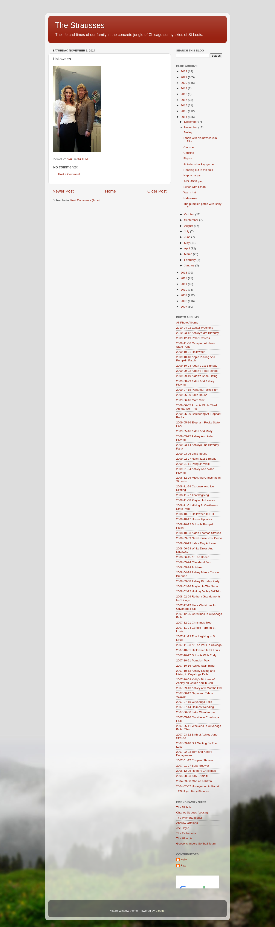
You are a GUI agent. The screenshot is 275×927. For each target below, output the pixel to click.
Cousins (188, 152)
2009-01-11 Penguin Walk (193, 463)
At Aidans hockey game (198, 164)
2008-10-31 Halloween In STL (195, 514)
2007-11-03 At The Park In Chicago (199, 645)
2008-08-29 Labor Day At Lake (196, 543)
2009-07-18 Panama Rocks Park (197, 389)
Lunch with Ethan (194, 186)
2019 (184, 88)
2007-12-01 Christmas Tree (193, 622)
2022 (184, 71)
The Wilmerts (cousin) (190, 817)
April (187, 248)
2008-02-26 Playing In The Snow (197, 586)
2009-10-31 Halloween (190, 351)
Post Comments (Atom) (85, 200)
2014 (184, 116)
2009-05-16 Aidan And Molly (194, 431)
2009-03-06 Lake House (191, 453)
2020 (184, 82)
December (191, 121)
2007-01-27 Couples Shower (194, 760)
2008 (184, 301)
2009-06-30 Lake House (191, 395)
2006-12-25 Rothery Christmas (196, 770)
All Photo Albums (187, 322)
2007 (184, 306)
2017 (184, 99)
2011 (184, 284)
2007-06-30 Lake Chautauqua (195, 712)
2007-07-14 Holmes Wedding (195, 707)
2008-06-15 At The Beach (192, 557)
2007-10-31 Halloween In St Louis (198, 650)
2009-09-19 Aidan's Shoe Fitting (196, 376)
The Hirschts (184, 838)
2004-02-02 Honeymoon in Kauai (197, 786)
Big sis (187, 158)
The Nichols (183, 807)
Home (110, 191)
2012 (184, 278)
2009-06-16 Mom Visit (190, 400)
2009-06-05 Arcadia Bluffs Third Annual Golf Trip (196, 407)
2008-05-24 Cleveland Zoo (193, 562)
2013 (184, 272)
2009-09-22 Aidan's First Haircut (196, 370)
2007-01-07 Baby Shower (192, 765)
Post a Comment (69, 174)
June (187, 237)
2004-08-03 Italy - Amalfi (192, 776)
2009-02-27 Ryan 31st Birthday (196, 458)
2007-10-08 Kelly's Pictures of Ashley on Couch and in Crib (195, 681)
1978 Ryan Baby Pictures (192, 791)
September (191, 220)
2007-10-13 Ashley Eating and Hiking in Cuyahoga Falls (195, 672)
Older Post (157, 191)
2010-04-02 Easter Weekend (194, 327)
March (188, 254)
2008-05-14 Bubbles (189, 567)
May (187, 242)
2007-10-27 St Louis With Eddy (196, 655)
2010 (184, 289)
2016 (184, 105)
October (189, 214)
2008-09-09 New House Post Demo (199, 538)
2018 (184, 94)
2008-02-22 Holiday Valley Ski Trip (198, 591)
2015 (184, 111)
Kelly (183, 859)
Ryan (183, 865)
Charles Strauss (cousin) (192, 812)
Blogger (160, 910)
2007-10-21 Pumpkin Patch (193, 660)
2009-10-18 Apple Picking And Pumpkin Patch (195, 358)
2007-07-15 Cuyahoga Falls (194, 701)
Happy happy (192, 175)
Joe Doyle (182, 828)
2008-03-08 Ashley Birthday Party (197, 581)
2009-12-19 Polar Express (193, 338)
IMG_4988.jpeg (193, 181)
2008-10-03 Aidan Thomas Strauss (198, 533)
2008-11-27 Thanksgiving (192, 495)
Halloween (190, 198)
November (191, 127)
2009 (184, 295)
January (189, 265)
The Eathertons (186, 833)
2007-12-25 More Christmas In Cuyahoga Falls (195, 607)
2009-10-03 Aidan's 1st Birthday (196, 365)
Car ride (188, 147)
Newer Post (63, 191)
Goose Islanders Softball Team (196, 843)
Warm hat (189, 192)
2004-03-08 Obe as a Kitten (194, 781)
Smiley (187, 132)
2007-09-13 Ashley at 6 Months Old (199, 688)
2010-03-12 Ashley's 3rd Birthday (197, 332)
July (187, 231)
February (190, 259)
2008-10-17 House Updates (194, 519)
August (189, 225)
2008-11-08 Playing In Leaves (195, 500)
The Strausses (80, 25)
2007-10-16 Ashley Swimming (195, 665)
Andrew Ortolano (187, 822)
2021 (184, 77)
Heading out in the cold (198, 169)
